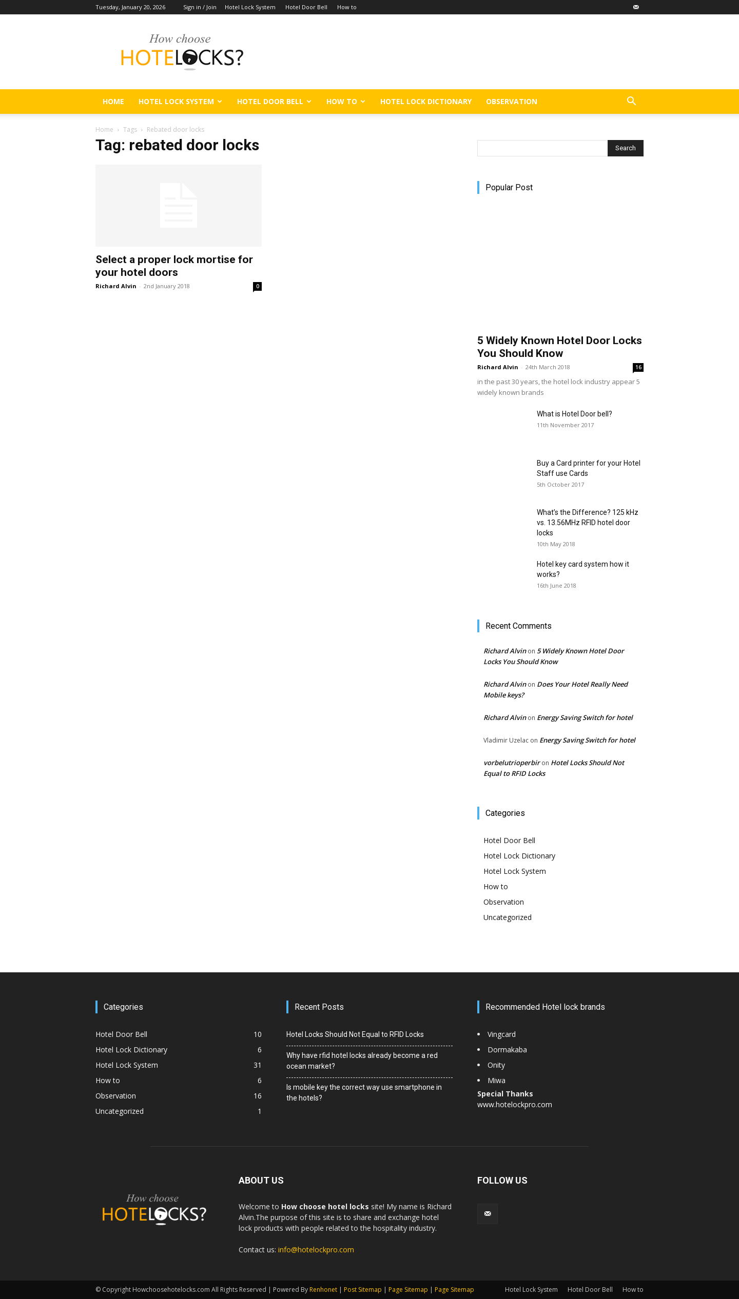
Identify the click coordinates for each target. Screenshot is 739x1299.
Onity (496, 1065)
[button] (631, 102)
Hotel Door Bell (306, 7)
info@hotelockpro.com (316, 1249)
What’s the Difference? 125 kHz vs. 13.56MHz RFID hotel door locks (587, 522)
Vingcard (503, 1034)
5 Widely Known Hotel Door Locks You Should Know (559, 346)
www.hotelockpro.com (514, 1104)
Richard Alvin (116, 286)
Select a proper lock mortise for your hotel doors (174, 265)
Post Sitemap (363, 1289)
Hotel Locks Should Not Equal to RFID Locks (355, 1034)
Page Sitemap (408, 1289)
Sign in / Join (200, 7)
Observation (511, 101)
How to (347, 7)
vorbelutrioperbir (511, 762)
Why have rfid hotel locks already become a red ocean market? (362, 1060)
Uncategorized (507, 917)
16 (638, 367)
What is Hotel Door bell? (574, 414)
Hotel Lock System (250, 7)
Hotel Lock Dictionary (426, 101)
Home (113, 101)
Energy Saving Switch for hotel (585, 717)
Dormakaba (507, 1049)
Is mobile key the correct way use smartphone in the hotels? (364, 1092)
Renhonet (323, 1289)
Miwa (496, 1080)
